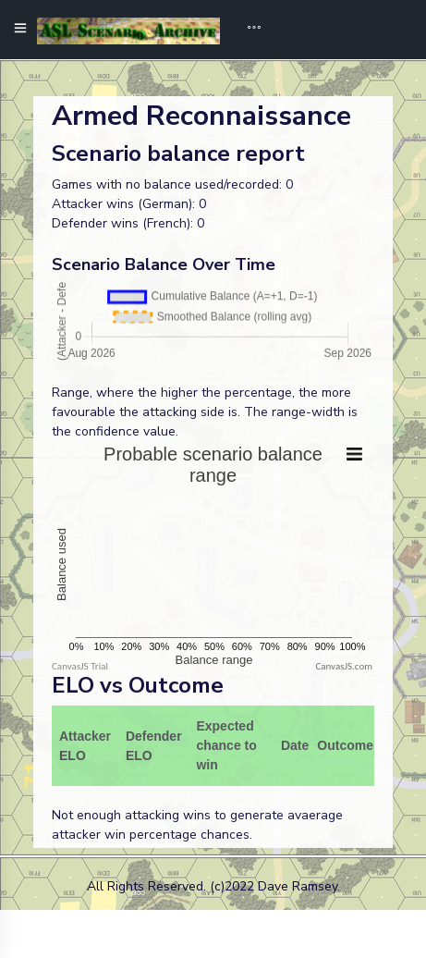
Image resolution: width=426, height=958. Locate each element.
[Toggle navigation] (248, 29)
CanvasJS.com (343, 666)
